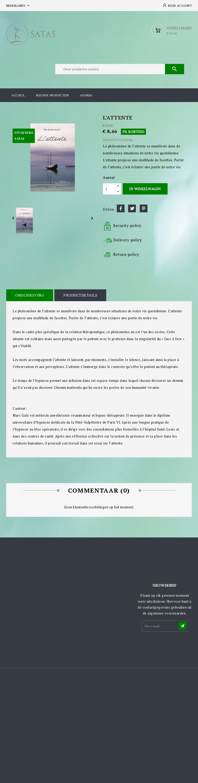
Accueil (18, 95)
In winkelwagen (145, 189)
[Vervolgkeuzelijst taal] (18, 6)
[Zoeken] (119, 69)
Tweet (132, 208)
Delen (121, 208)
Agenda (86, 95)
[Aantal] (109, 189)
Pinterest (143, 208)
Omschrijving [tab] (29, 295)
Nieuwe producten (52, 95)
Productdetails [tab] (80, 295)
